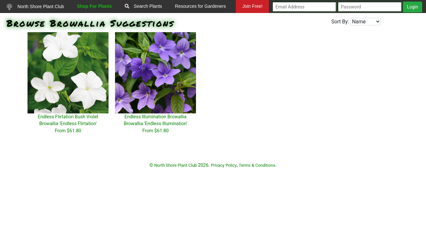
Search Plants (143, 6)
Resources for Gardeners (200, 6)
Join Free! (252, 6)
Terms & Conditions (257, 165)
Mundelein (251, 19)
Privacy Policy (224, 165)
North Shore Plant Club (35, 7)
